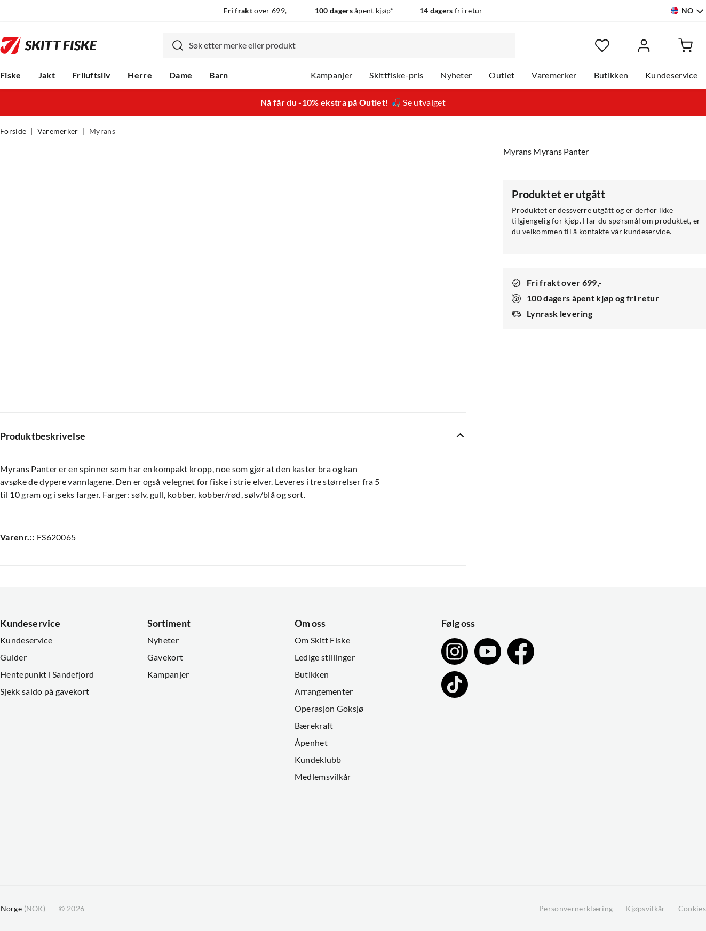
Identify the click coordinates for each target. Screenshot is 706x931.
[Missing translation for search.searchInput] (173, 45)
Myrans (102, 131)
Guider (13, 657)
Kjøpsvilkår (645, 908)
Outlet (501, 75)
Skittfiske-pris (396, 75)
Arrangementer (324, 691)
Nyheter (456, 75)
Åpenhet (311, 742)
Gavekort (165, 657)
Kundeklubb (318, 760)
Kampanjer (332, 75)
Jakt (46, 75)
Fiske (10, 75)
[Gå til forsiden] (48, 45)
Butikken (611, 75)
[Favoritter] (602, 45)
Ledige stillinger (325, 657)
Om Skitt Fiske (322, 640)
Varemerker (554, 75)
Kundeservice (671, 75)
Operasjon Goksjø (329, 708)
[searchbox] (349, 45)
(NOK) (23, 908)
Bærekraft (314, 725)
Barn (218, 75)
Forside (13, 131)
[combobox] (339, 45)
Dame (180, 75)
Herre (140, 75)
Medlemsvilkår (323, 777)
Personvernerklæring (576, 908)
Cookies (692, 908)
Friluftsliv (91, 75)
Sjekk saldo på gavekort (44, 691)
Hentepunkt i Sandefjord (47, 674)
